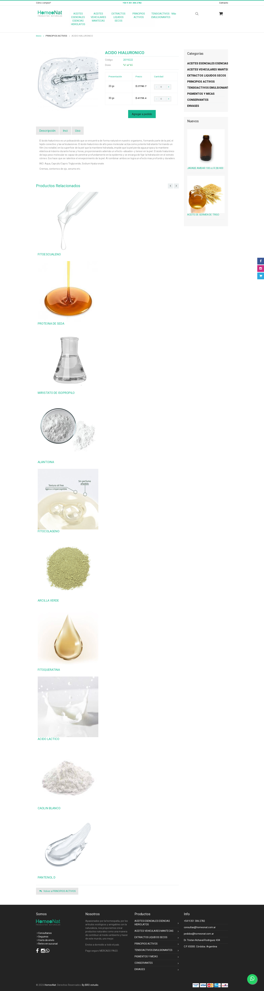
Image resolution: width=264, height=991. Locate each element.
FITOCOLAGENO (48, 531)
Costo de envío (45, 940)
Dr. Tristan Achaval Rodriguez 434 (202, 940)
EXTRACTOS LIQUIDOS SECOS (157, 938)
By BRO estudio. (90, 985)
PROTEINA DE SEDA (51, 323)
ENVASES (157, 970)
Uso (77, 130)
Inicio (40, 36)
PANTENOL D (46, 877)
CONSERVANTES (157, 963)
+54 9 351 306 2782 (194, 921)
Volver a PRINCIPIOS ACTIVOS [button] (57, 891)
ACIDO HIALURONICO (82, 36)
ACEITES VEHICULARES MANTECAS (157, 931)
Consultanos (44, 933)
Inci (65, 130)
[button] (222, 13)
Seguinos (42, 936)
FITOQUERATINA (49, 669)
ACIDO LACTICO (48, 739)
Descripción (47, 130)
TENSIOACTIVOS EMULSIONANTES (157, 951)
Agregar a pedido (142, 114)
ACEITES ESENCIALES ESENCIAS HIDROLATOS (157, 923)
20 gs (111, 86)
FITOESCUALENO (49, 254)
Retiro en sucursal (47, 943)
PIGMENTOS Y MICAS (157, 957)
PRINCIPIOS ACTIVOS (56, 36)
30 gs (111, 98)
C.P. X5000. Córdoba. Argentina (200, 946)
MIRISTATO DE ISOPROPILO (56, 393)
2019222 (128, 59)
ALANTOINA (46, 462)
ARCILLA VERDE (48, 600)
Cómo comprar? (43, 3)
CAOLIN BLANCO (49, 808)
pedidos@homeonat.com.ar (199, 933)
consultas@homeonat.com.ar (200, 927)
